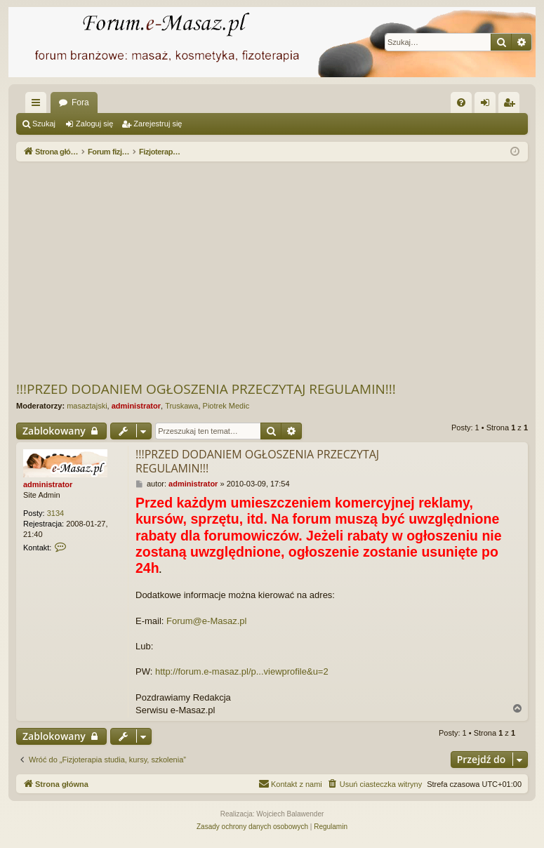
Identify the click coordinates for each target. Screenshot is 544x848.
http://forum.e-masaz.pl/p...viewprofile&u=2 (242, 671)
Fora (80, 102)
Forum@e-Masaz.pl (206, 621)
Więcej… (38, 105)
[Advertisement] (280, 270)
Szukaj (43, 123)
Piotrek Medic (226, 406)
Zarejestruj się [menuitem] (511, 105)
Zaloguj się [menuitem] (488, 105)
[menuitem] (461, 102)
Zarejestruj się (157, 123)
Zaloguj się (94, 123)
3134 (55, 513)
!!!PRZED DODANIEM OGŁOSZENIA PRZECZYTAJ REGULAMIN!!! (206, 389)
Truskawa (181, 406)
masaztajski (87, 406)
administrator (136, 406)
